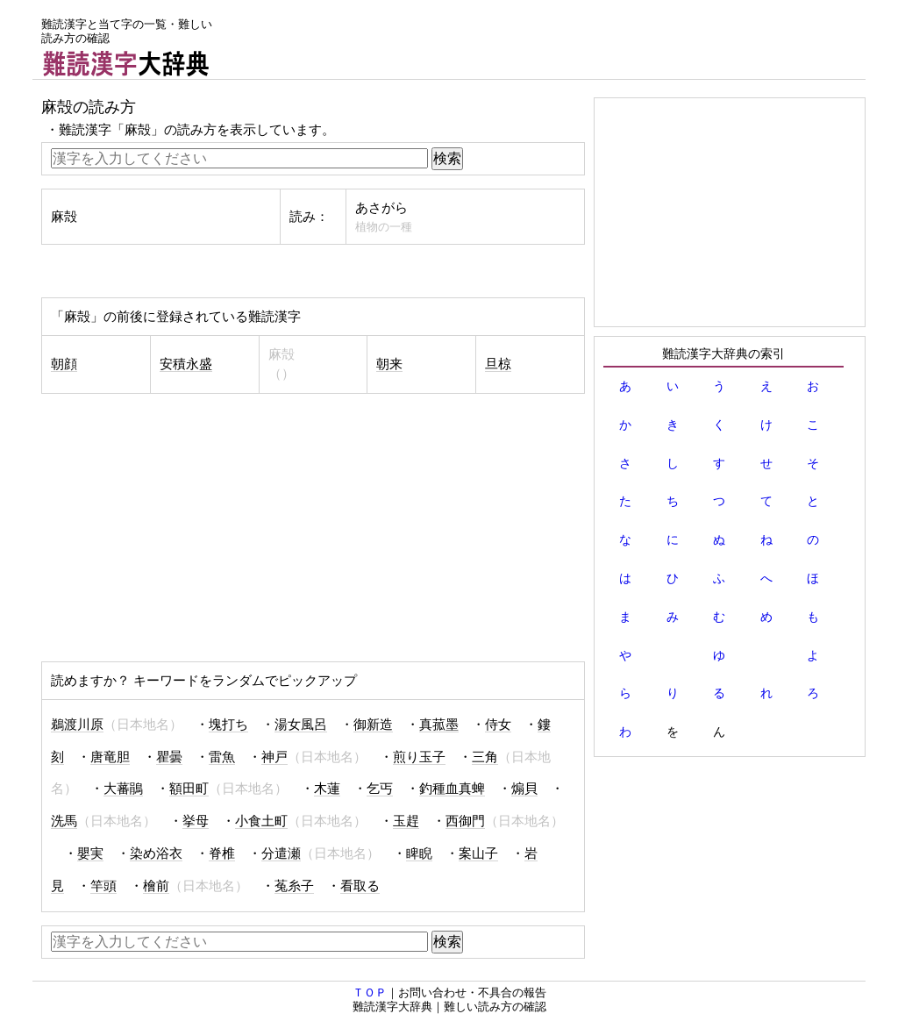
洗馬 (64, 821)
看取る (360, 886)
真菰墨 (439, 725)
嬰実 (90, 853)
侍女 (498, 725)
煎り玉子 (419, 757)
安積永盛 (186, 364)
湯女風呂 (300, 725)
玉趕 (406, 821)
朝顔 (64, 364)
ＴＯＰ (370, 992)
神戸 (274, 757)
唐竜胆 (110, 757)
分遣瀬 (281, 853)
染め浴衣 (156, 853)
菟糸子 (294, 886)
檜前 (156, 886)
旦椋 (498, 364)
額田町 (189, 789)
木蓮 (327, 789)
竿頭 (103, 886)
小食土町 (261, 821)
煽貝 (524, 789)
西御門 (465, 821)
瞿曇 (169, 757)
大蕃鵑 (123, 789)
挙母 (195, 821)
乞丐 (380, 789)
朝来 (389, 364)
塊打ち (228, 725)
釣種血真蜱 (452, 789)
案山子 (478, 853)
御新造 (373, 725)
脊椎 (222, 853)
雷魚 (222, 757)
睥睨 (419, 853)
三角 (485, 757)
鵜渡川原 (77, 725)
